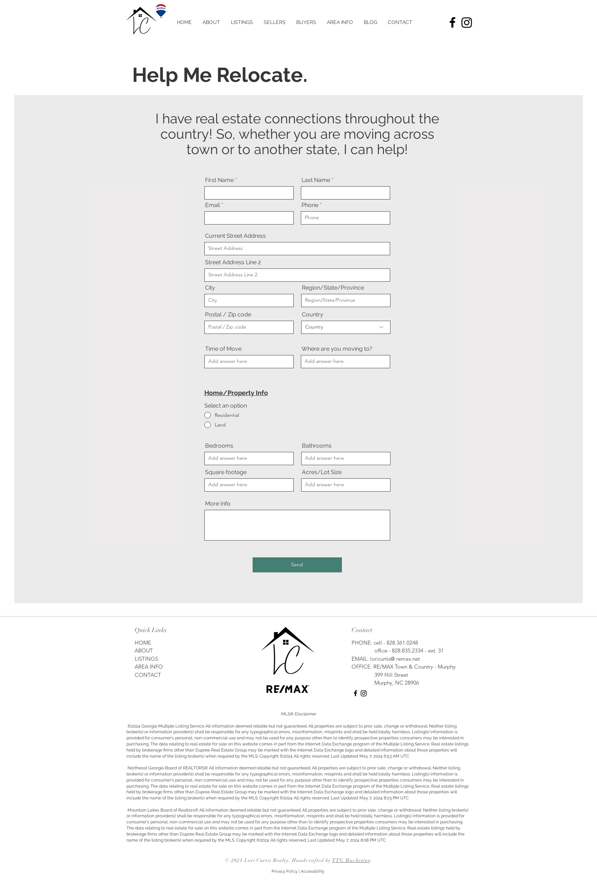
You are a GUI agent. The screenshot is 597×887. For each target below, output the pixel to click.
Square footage (226, 472)
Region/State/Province (333, 288)
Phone (310, 205)
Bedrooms (219, 446)
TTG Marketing (351, 860)
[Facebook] (452, 22)
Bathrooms (317, 446)
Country (312, 314)
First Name (219, 180)
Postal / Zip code (228, 314)
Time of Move (223, 349)
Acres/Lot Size (322, 472)
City (210, 288)
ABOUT (144, 650)
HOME (144, 642)
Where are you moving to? (337, 349)
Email (212, 205)
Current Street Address (235, 236)
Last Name (316, 180)
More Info (217, 504)
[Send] (297, 564)
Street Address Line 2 (233, 262)
